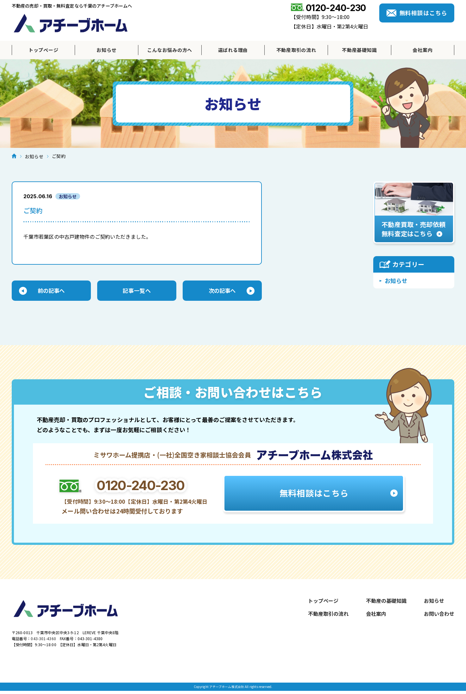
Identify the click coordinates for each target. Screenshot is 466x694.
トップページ (43, 50)
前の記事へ (51, 291)
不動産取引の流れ (296, 50)
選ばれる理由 (233, 50)
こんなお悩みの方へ (169, 50)
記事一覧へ (136, 291)
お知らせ (106, 50)
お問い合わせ (439, 615)
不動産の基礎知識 (386, 602)
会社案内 (422, 50)
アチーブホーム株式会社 (70, 23)
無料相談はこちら (423, 13)
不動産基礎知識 (359, 50)
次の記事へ (222, 291)
